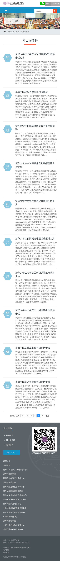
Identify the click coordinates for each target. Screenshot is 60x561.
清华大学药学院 (9, 482)
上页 (17, 416)
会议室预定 (11, 453)
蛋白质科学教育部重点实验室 (15, 499)
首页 (9, 32)
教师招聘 (8, 435)
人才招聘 (16, 32)
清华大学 (6, 461)
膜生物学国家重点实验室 (13, 491)
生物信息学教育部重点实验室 (15, 508)
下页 (47, 416)
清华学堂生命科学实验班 (13, 529)
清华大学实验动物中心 (12, 504)
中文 (47, 4)
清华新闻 (6, 465)
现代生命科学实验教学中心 (14, 512)
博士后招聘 (25, 32)
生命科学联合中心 (10, 517)
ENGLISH (55, 4)
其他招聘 (8, 445)
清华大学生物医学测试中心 (14, 487)
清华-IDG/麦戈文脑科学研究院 (15, 470)
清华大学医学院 (9, 474)
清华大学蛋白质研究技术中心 (15, 495)
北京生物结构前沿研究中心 (14, 525)
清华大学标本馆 (9, 521)
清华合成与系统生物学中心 (14, 478)
